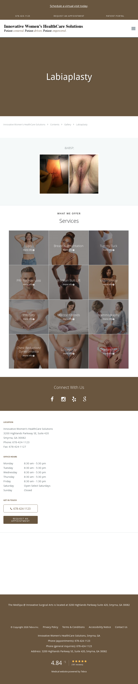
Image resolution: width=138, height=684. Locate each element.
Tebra (84, 671)
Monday (28, 463)
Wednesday (28, 472)
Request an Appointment (20, 519)
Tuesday (28, 468)
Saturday (28, 485)
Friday (28, 481)
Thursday (28, 476)
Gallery (68, 124)
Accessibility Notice (100, 627)
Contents (55, 124)
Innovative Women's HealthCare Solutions (24, 124)
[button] (69, 16)
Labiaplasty (81, 124)
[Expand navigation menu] (133, 28)
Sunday (28, 490)
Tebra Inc (33, 627)
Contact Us (121, 627)
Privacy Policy (50, 627)
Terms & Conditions (73, 627)
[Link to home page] (54, 28)
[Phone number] (20, 508)
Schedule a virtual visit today (69, 6)
